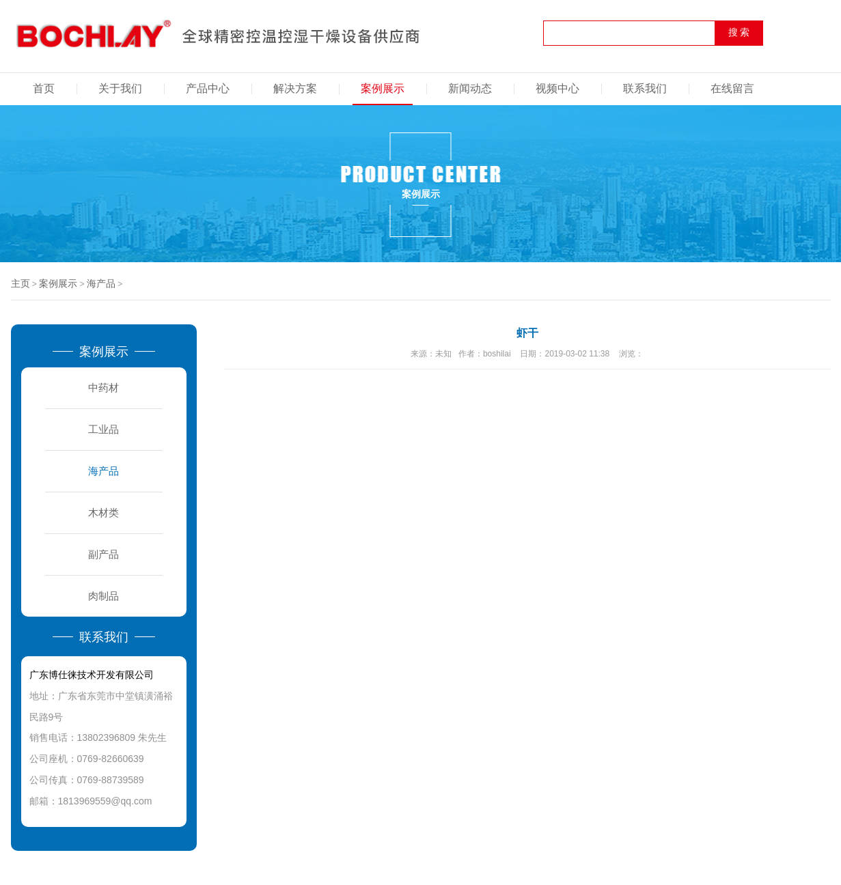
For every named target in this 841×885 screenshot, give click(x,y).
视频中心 (557, 88)
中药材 (103, 387)
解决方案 (295, 88)
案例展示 (382, 88)
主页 (20, 283)
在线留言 (732, 88)
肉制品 (103, 596)
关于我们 (120, 88)
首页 (44, 88)
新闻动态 (470, 88)
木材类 (103, 512)
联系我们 (645, 88)
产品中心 (208, 88)
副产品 (103, 554)
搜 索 (739, 32)
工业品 (103, 429)
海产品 (101, 283)
